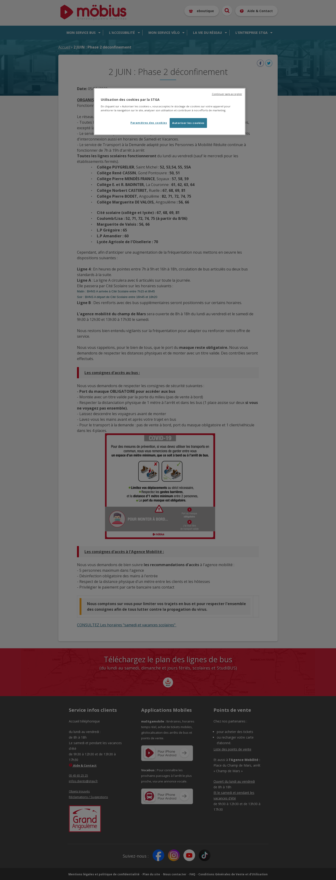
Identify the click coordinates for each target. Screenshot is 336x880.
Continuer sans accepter (227, 94)
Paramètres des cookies (148, 122)
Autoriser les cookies (188, 123)
